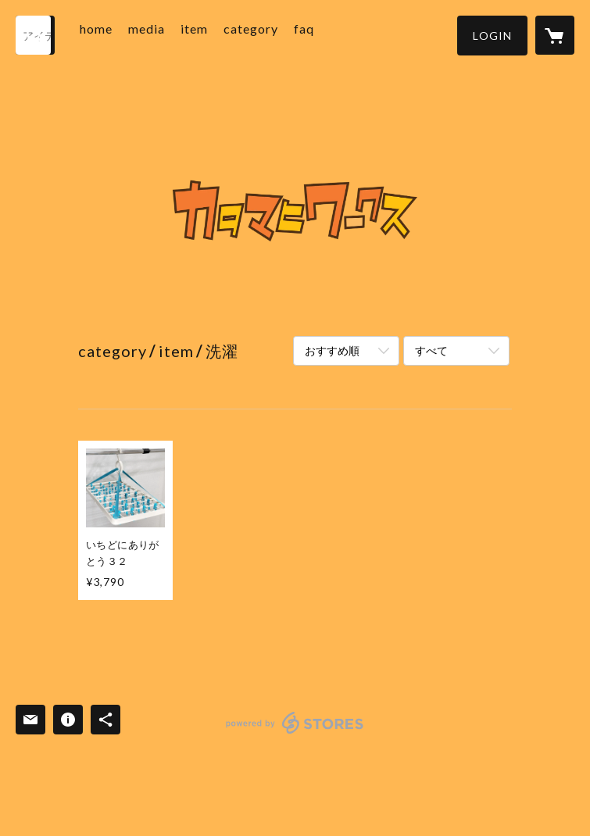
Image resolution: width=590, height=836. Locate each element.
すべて (431, 350)
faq (326, 34)
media (168, 34)
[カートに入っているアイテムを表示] (554, 35)
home (118, 34)
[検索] (35, 35)
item (216, 34)
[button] (492, 35)
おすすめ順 (332, 350)
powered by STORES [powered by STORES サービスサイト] (295, 733)
